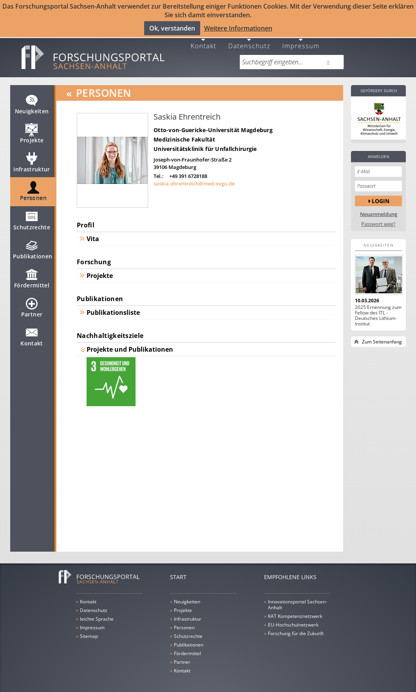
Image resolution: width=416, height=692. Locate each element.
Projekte (32, 133)
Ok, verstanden (172, 28)
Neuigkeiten (32, 104)
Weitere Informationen (238, 28)
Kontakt (204, 41)
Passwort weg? (378, 220)
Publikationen (32, 249)
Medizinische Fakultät (184, 135)
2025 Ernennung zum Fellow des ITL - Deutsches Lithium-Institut (378, 312)
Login (380, 196)
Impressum (301, 41)
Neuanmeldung (378, 210)
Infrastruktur (31, 162)
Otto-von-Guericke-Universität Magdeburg (213, 126)
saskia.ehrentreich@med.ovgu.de (194, 179)
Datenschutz (249, 41)
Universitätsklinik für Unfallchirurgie (205, 145)
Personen (33, 191)
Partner (31, 307)
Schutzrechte (31, 220)
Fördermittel (31, 278)
